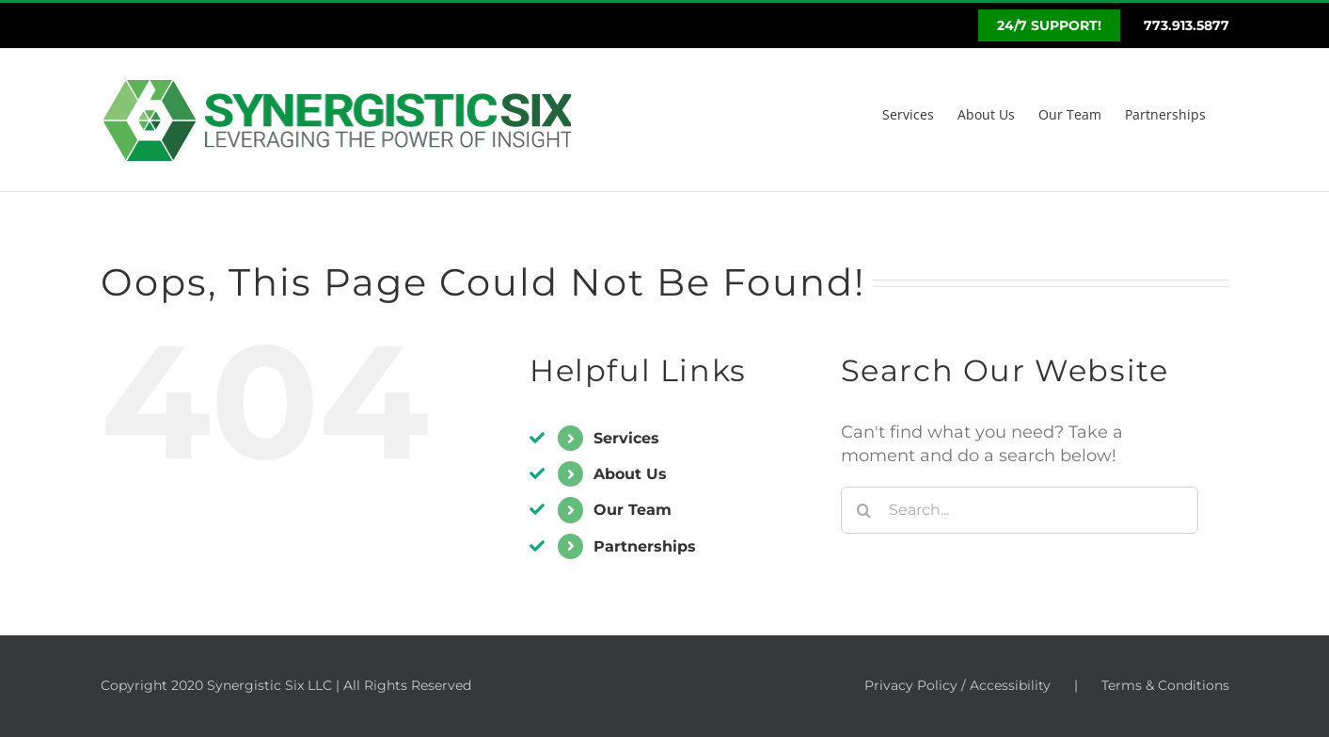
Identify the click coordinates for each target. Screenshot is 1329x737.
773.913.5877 (1186, 25)
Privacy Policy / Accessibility (957, 685)
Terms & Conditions (1165, 685)
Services (626, 438)
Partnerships (644, 546)
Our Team (632, 510)
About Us (630, 474)
